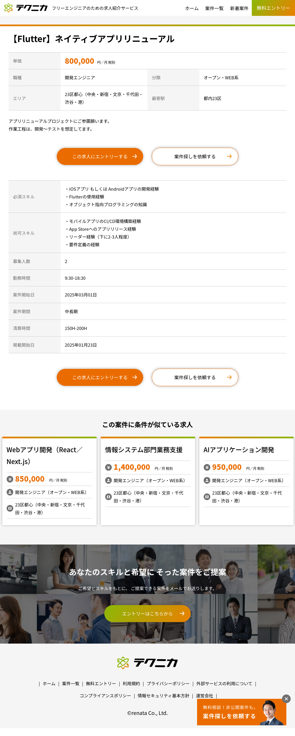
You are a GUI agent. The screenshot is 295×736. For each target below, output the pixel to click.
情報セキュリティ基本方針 (163, 695)
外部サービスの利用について (224, 683)
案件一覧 (214, 8)
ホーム (192, 8)
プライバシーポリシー (168, 683)
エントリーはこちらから (147, 613)
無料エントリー (101, 683)
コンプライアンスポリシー (105, 695)
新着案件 (239, 8)
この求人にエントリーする (100, 156)
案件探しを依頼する (195, 156)
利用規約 (131, 683)
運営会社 (204, 695)
